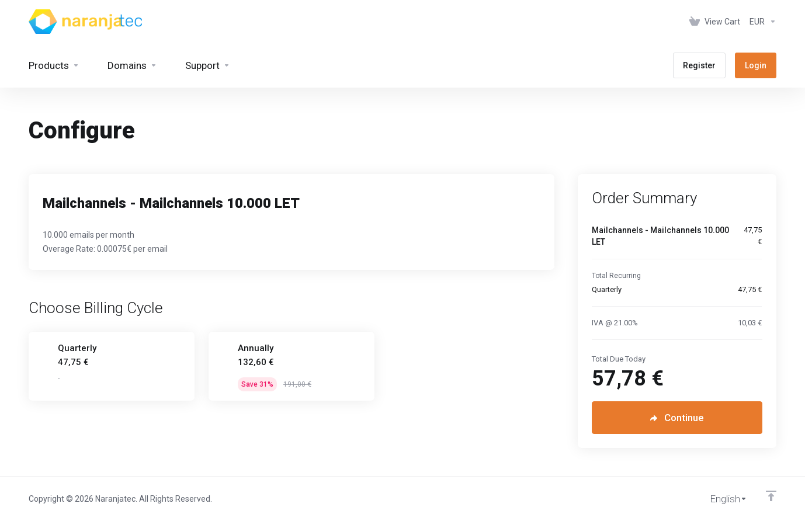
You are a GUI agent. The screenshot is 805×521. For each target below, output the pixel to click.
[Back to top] (771, 496)
